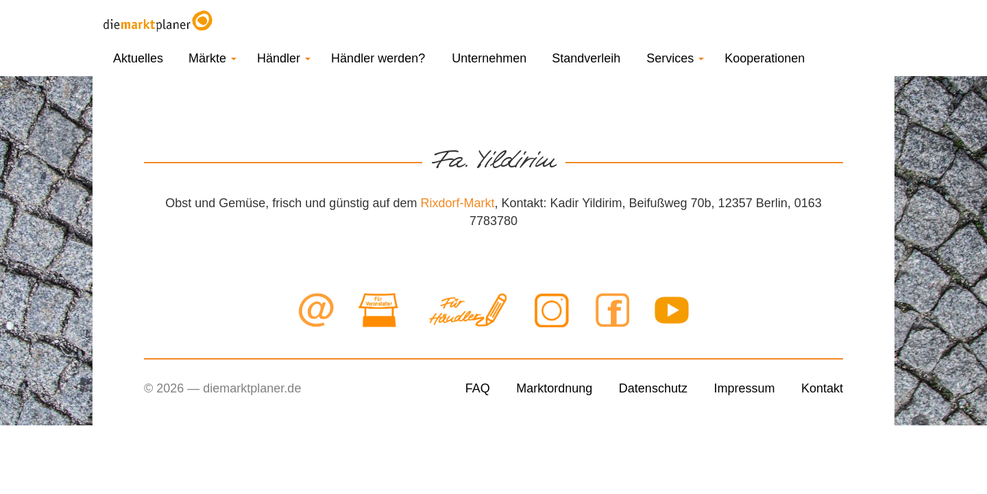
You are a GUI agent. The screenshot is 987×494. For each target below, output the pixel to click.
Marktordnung (554, 388)
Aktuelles (138, 58)
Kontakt (822, 388)
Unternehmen (489, 58)
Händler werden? (378, 58)
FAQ (477, 388)
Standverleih (586, 58)
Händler (283, 58)
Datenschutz (653, 388)
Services (675, 58)
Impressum (744, 388)
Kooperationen (764, 58)
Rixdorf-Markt (457, 203)
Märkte (212, 58)
